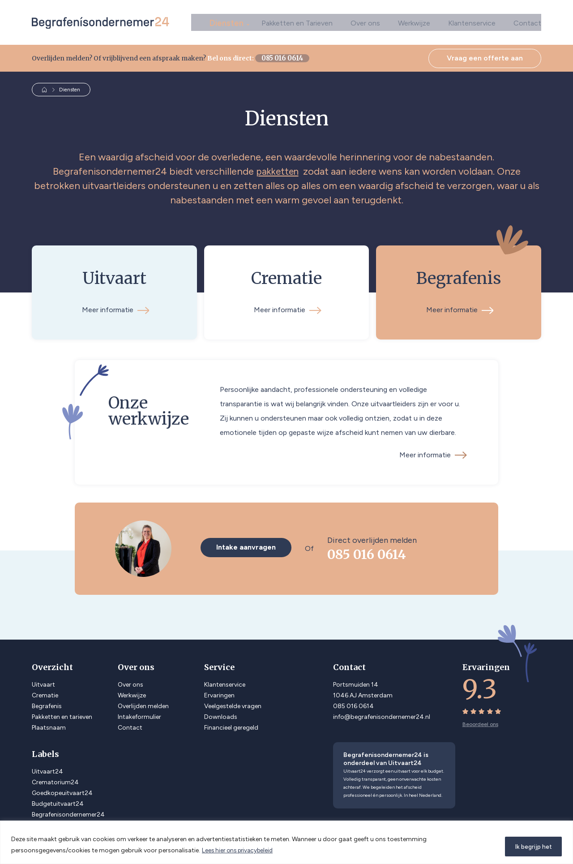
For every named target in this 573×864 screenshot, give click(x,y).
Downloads (220, 714)
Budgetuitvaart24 (58, 801)
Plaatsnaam (49, 725)
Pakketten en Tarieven (297, 22)
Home (44, 89)
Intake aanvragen (248, 546)
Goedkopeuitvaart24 (62, 790)
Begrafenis (47, 703)
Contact (527, 22)
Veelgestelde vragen (232, 703)
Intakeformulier (139, 714)
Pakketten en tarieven (62, 714)
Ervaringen (219, 692)
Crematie (45, 692)
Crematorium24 (55, 779)
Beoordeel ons (480, 721)
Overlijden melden (143, 703)
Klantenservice (472, 22)
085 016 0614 (275, 58)
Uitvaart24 (47, 769)
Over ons (365, 22)
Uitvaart (43, 682)
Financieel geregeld (231, 725)
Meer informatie (432, 452)
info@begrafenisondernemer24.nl (381, 714)
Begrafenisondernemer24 (68, 812)
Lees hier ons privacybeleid (240, 851)
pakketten (277, 171)
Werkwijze (414, 22)
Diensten (229, 22)
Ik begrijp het (530, 845)
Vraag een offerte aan (485, 58)
